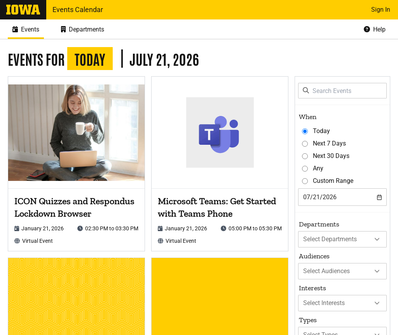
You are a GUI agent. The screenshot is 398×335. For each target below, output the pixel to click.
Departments (319, 224)
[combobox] (342, 197)
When (307, 116)
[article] (76, 163)
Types (308, 320)
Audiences (314, 256)
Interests (312, 288)
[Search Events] (342, 90)
